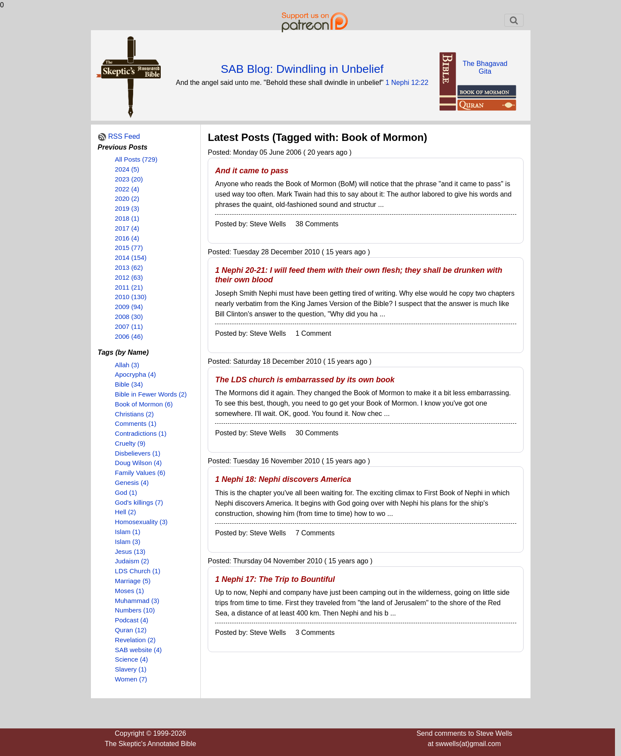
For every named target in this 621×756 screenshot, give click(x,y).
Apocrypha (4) (135, 374)
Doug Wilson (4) (138, 462)
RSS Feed (124, 136)
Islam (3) (127, 541)
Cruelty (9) (130, 443)
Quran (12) (131, 630)
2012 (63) (129, 277)
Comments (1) (135, 423)
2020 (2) (127, 198)
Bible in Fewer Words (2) (151, 394)
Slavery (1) (131, 669)
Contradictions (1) (141, 433)
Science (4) (131, 659)
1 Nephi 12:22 (406, 82)
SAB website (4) (138, 649)
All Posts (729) (136, 159)
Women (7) (131, 679)
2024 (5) (127, 169)
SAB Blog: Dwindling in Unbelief (302, 68)
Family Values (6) (140, 472)
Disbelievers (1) (138, 453)
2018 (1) (127, 218)
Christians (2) (134, 414)
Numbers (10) (135, 610)
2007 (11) (129, 326)
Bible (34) (129, 384)
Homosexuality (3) (141, 521)
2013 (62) (129, 267)
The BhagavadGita (484, 67)
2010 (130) (131, 296)
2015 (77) (129, 247)
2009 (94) (129, 306)
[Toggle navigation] (514, 20)
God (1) (126, 492)
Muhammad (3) (137, 600)
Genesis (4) (132, 482)
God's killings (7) (139, 502)
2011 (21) (129, 287)
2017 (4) (127, 228)
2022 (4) (127, 189)
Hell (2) (125, 511)
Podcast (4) (132, 620)
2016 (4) (127, 238)
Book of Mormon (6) (144, 404)
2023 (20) (129, 179)
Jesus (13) (130, 551)
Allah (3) (127, 365)
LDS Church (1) (138, 571)
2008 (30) (129, 316)
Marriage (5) (133, 580)
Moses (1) (129, 590)
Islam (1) (127, 531)
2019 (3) (127, 208)
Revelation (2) (135, 640)
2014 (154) (131, 257)
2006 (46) (129, 336)
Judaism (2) (132, 561)
